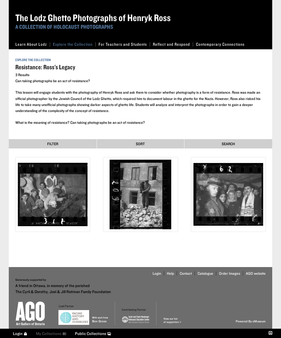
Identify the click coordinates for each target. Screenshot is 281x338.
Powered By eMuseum (251, 321)
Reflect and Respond (173, 44)
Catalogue (205, 273)
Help (170, 273)
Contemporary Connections (220, 44)
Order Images (229, 273)
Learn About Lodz (32, 44)
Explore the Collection (74, 44)
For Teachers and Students (124, 44)
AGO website (256, 273)
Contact (186, 273)
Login (157, 273)
